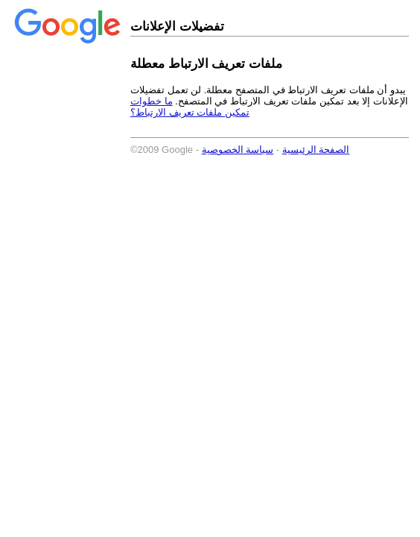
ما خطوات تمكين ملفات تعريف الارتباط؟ (189, 106)
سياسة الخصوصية (238, 149)
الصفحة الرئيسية (316, 149)
